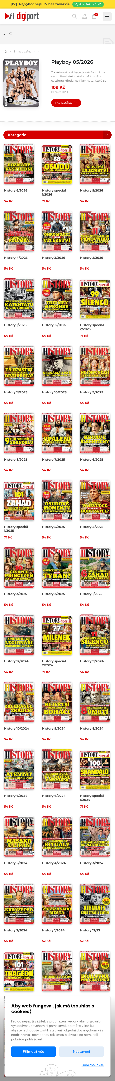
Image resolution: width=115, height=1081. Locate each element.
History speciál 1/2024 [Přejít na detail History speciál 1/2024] (92, 798)
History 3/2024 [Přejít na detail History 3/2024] (91, 863)
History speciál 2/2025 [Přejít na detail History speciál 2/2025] (92, 327)
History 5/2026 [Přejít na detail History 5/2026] (91, 190)
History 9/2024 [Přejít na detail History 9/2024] (54, 728)
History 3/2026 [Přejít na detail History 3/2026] (53, 258)
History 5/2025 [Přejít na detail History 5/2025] (53, 527)
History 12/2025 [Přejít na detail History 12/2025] (54, 325)
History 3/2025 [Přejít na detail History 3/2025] (15, 594)
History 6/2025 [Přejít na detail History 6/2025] (91, 460)
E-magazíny (22, 51)
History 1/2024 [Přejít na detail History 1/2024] (53, 930)
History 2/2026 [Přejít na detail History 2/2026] (91, 258)
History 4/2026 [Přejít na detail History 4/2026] (16, 258)
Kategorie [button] (17, 135)
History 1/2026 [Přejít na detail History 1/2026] (15, 325)
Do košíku (66, 103)
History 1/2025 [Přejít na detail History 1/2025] (91, 594)
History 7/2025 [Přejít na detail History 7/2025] (53, 460)
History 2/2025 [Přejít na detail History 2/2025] (53, 594)
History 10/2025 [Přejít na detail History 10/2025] (54, 392)
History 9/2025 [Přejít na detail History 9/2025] (91, 392)
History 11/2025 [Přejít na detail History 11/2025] (15, 392)
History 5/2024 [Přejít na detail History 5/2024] (15, 863)
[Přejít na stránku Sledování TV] (57, 4)
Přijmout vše (33, 1051)
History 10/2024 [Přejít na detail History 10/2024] (16, 728)
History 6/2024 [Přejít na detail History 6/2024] (54, 796)
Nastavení (81, 1051)
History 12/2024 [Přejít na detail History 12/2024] (16, 661)
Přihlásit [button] (84, 16)
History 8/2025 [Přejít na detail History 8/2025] (15, 460)
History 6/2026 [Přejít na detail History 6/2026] (15, 190)
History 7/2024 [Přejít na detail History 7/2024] (15, 796)
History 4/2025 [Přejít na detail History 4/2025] (91, 527)
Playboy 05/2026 (72, 62)
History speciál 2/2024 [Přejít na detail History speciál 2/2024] (54, 663)
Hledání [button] (74, 16)
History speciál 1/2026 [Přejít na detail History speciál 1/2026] (54, 192)
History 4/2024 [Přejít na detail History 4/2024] (54, 863)
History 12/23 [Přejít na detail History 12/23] (90, 930)
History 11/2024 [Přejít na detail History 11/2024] (92, 661)
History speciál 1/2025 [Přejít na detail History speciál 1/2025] (16, 529)
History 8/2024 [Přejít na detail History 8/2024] (92, 728)
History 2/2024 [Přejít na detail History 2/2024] (15, 930)
